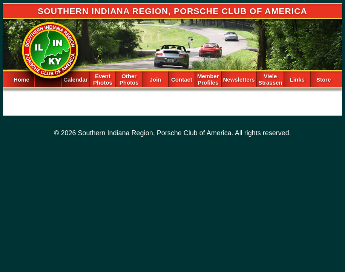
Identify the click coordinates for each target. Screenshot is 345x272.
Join (155, 79)
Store (323, 79)
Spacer (48, 78)
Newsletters (239, 79)
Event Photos (102, 79)
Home (21, 79)
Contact (181, 79)
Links (297, 79)
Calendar (75, 79)
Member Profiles (208, 79)
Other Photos (129, 79)
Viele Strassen (270, 79)
